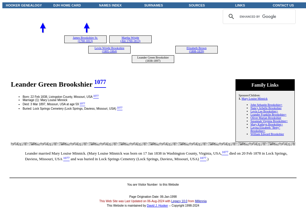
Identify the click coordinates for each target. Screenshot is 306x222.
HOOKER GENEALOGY (24, 5)
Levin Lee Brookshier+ (264, 111)
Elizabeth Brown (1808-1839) (196, 49)
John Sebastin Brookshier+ (267, 104)
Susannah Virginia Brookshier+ (269, 121)
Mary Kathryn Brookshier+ (267, 124)
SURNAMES (153, 5)
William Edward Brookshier (267, 134)
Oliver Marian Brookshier (266, 117)
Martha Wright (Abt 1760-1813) (130, 39)
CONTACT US (283, 5)
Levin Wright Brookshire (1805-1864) (109, 49)
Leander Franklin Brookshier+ (269, 114)
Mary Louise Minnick (255, 98)
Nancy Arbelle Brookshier (266, 108)
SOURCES (197, 5)
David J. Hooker (157, 205)
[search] (258, 16)
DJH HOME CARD (67, 5)
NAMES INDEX (110, 5)
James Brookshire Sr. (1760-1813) (85, 39)
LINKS (240, 5)
